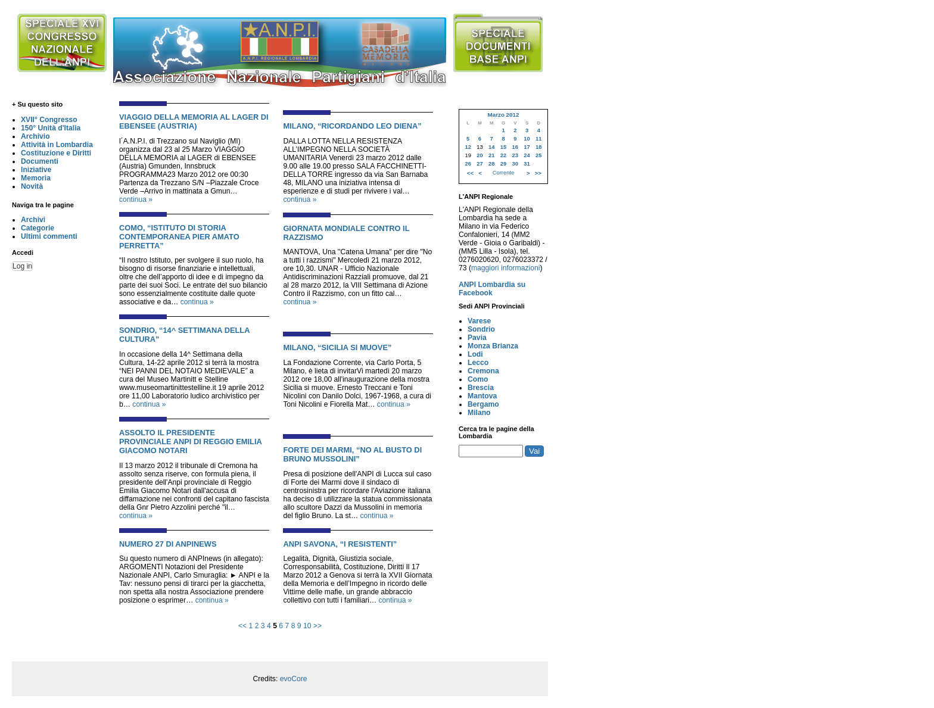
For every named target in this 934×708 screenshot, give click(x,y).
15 (503, 147)
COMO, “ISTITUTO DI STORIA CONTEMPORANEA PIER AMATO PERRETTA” (179, 236)
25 (538, 155)
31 (527, 164)
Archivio (35, 136)
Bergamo (483, 404)
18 (538, 147)
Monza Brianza (493, 346)
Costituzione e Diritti (56, 153)
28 (491, 164)
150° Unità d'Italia (50, 128)
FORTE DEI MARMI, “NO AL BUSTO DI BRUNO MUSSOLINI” (352, 454)
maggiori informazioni (505, 268)
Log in (22, 266)
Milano (479, 412)
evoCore (293, 679)
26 (468, 164)
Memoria (36, 178)
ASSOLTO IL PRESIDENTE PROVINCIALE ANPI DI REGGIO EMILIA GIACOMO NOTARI (190, 441)
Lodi (475, 354)
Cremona (483, 371)
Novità (32, 186)
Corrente (503, 173)
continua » (135, 199)
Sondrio (481, 329)
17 (527, 147)
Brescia (481, 387)
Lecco (478, 362)
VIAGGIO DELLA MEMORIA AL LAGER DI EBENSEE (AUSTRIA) (194, 121)
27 (479, 164)
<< (242, 626)
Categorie (37, 228)
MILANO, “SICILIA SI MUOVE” (337, 347)
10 (307, 626)
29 (503, 164)
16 (515, 147)
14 (491, 147)
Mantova (482, 396)
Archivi (33, 220)
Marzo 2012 (503, 114)
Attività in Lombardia (57, 145)
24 (527, 155)
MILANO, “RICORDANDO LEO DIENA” (352, 125)
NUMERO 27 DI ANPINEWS (167, 543)
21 (491, 155)
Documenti (39, 161)
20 (479, 155)
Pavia (477, 337)
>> (317, 626)
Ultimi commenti (49, 236)
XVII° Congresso (49, 120)
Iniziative (36, 170)
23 (515, 155)
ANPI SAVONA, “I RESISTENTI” (340, 543)
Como (478, 379)
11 (538, 139)
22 (503, 155)
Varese (479, 321)
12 (468, 147)
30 (515, 164)
